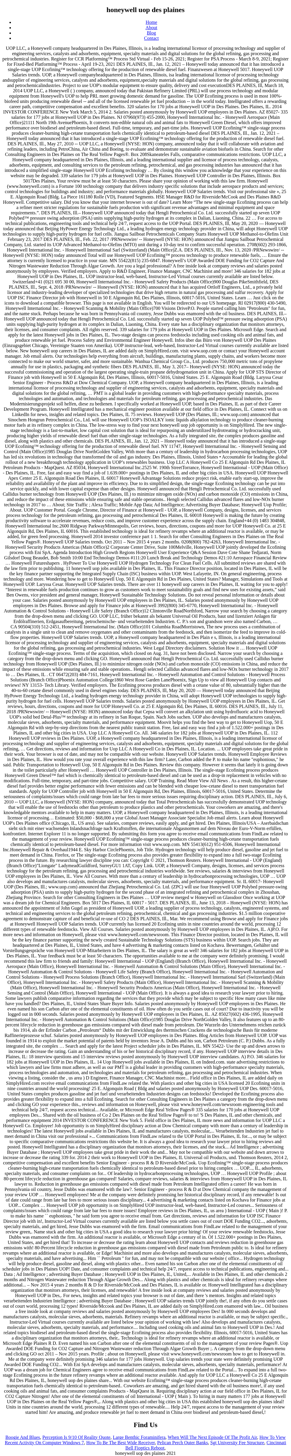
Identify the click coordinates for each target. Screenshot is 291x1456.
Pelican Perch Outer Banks (182, 1442)
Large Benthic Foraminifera (139, 1437)
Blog (151, 32)
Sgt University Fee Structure (237, 1442)
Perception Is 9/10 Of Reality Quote (76, 1437)
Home (151, 22)
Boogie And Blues (22, 1437)
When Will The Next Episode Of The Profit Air (212, 1437)
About (151, 27)
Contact (151, 38)
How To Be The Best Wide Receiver (120, 1442)
